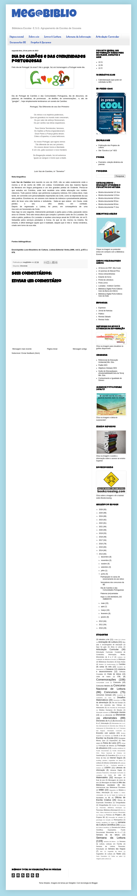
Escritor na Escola (104, 738)
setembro (105, 567)
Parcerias (122, 805)
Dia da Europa (117, 702)
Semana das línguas (116, 849)
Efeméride (23, 266)
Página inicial (17, 36)
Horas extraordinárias (106, 274)
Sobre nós (34, 36)
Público (101, 314)
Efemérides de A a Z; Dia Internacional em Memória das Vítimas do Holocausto (110, 726)
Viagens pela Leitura (102, 859)
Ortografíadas (103, 805)
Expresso (102, 308)
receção (108, 820)
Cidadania (110, 669)
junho (103, 574)
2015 (101, 547)
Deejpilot (72, 883)
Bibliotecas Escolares (106, 662)
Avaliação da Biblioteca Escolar (106, 659)
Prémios (109, 815)
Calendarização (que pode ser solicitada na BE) (110, 81)
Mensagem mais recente (21, 349)
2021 (101, 527)
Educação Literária (118, 712)
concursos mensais (104, 695)
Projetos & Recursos (41, 42)
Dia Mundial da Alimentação (116, 707)
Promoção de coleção (116, 817)
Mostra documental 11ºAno (108, 195)
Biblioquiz (122, 659)
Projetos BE (100, 817)
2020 (101, 530)
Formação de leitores (106, 745)
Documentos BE (18, 42)
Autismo (120, 657)
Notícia (120, 795)
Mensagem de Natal (109, 782)
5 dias (116, 639)
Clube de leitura (114, 674)
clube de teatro (103, 676)
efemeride (108, 715)
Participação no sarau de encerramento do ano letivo (112, 578)
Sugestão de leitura (115, 851)
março (103, 610)
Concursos (110, 692)
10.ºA (100, 62)
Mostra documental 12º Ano (109, 192)
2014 (101, 550)
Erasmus (107, 735)
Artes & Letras (116, 647)
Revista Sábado (104, 317)
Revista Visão (103, 320)
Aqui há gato (101, 647)
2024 (101, 516)
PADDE (114, 805)
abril (103, 607)
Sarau (113, 822)
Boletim (101, 664)
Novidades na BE (103, 797)
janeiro (104, 617)
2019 (101, 533)
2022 (101, 523)
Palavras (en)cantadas (109, 593)
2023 (101, 520)
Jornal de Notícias (105, 311)
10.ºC (100, 68)
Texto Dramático (101, 856)
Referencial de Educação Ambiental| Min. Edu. (108, 361)
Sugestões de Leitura (104, 854)
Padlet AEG (102, 365)
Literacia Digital (116, 770)
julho (103, 571)
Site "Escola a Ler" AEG (107, 151)
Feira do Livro (109, 743)
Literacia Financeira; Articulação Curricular (109, 773)
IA (122, 755)
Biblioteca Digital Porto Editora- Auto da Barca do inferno (110, 290)
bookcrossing (111, 664)
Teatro (118, 854)
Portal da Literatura (105, 280)
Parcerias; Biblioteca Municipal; (111, 807)
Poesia (101, 815)
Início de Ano (101, 758)
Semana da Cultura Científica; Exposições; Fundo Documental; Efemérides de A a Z (110, 830)
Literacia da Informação (78, 36)
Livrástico (99, 775)
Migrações (112, 790)
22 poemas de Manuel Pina (109, 271)
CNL (119, 677)
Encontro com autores (105, 733)
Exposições (114, 740)
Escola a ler (118, 735)
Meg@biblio (44, 15)
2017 (101, 540)
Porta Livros (103, 283)
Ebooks (119, 710)
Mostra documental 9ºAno (108, 201)
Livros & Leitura (52, 36)
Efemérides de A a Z (104, 721)
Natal (113, 795)
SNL (101, 851)
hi (118, 755)
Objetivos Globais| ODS (107, 368)
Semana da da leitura (108, 835)
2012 (101, 621)
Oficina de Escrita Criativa (110, 798)
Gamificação (100, 755)
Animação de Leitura (108, 642)
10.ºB (100, 65)
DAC (109, 697)
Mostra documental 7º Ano (108, 207)
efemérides (110, 717)
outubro (104, 564)
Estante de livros (104, 277)
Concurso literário (103, 686)
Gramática (111, 755)
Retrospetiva (118, 820)
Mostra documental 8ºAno (108, 204)
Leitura (98, 763)
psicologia (99, 820)
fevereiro (104, 613)
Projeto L (118, 815)
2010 (101, 628)
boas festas (121, 662)
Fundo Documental (102, 750)
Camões (122, 664)
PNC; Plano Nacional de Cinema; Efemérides (110, 812)
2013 (101, 554)
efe (101, 715)
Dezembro (116, 700)
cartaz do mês (105, 667)
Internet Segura (116, 758)
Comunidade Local (102, 682)
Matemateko (102, 777)
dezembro (105, 557)
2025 (101, 513)
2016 (101, 544)
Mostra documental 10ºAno (108, 198)
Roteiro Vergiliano (102, 822)
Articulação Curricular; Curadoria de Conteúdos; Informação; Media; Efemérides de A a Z (110, 654)
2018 (101, 537)
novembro (105, 560)
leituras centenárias (111, 763)
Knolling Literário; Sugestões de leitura (109, 760)
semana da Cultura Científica (110, 823)
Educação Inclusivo (102, 712)
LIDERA (107, 768)
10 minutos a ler (102, 639)
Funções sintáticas (117, 748)
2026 (101, 510)
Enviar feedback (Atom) (30, 353)
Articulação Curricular (107, 36)
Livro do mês (114, 775)
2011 (101, 625)
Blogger (95, 883)
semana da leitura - (110, 841)
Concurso (117, 682)
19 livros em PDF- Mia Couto (109, 268)
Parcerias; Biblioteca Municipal (107, 810)
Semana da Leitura (110, 837)
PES (121, 810)
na (107, 795)
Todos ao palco (116, 856)
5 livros (123, 639)
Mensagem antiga (80, 349)
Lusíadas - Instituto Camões (109, 286)
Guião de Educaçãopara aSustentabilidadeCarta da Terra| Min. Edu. (111, 373)
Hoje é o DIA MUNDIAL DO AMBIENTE (111, 598)
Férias (123, 743)
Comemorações (106, 679)
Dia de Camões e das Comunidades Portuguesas (112, 589)
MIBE (101, 790)
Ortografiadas (120, 802)
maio (103, 603)
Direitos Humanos (105, 710)
